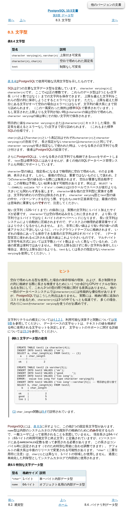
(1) (14, 421)
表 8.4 (12, 81)
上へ (23, 20)
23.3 (26, 331)
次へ (115, 20)
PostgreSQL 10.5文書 (63, 10)
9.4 (44, 421)
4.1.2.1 (57, 319)
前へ (11, 20)
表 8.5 (37, 436)
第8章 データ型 (63, 15)
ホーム (63, 514)
